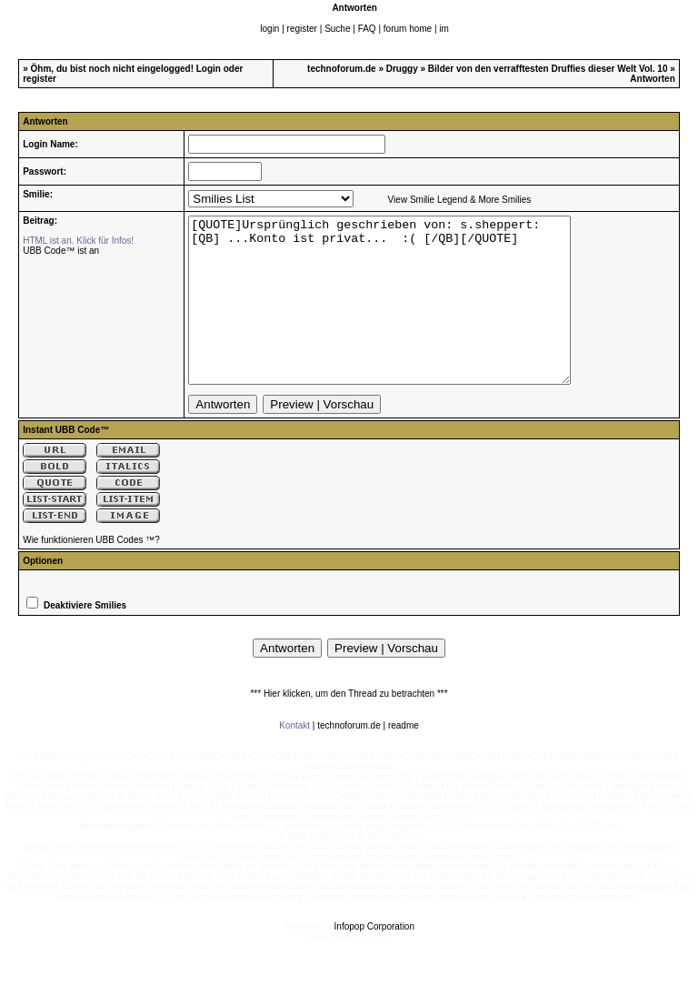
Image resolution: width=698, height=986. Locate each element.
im (444, 29)
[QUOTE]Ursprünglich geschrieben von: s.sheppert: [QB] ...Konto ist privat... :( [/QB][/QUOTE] (402, 317)
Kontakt (294, 758)
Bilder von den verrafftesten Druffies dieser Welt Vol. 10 (548, 69)
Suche (337, 29)
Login (208, 69)
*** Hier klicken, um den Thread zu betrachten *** (348, 726)
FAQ (367, 29)
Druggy (402, 69)
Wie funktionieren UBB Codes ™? (91, 573)
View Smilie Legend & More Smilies (460, 200)
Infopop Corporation (374, 959)
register (302, 29)
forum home (408, 29)
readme (403, 758)
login (269, 29)
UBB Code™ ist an (61, 251)
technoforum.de (341, 69)
